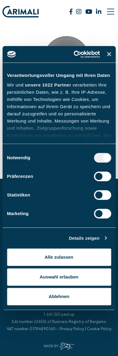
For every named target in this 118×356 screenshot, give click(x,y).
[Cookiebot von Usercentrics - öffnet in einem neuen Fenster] (75, 54)
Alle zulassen (59, 257)
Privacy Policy (72, 329)
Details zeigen (84, 238)
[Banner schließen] (109, 54)
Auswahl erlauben (59, 276)
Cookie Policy (99, 329)
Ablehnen (59, 296)
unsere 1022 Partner (48, 84)
